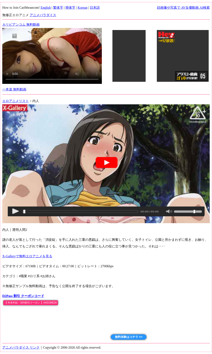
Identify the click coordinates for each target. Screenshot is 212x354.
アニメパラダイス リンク (21, 347)
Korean (82, 7)
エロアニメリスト (15, 101)
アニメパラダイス (43, 15)
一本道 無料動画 (14, 89)
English (46, 7)
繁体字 (58, 7)
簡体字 (70, 7)
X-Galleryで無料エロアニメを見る (27, 256)
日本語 (95, 7)
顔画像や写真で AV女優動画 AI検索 (183, 7)
